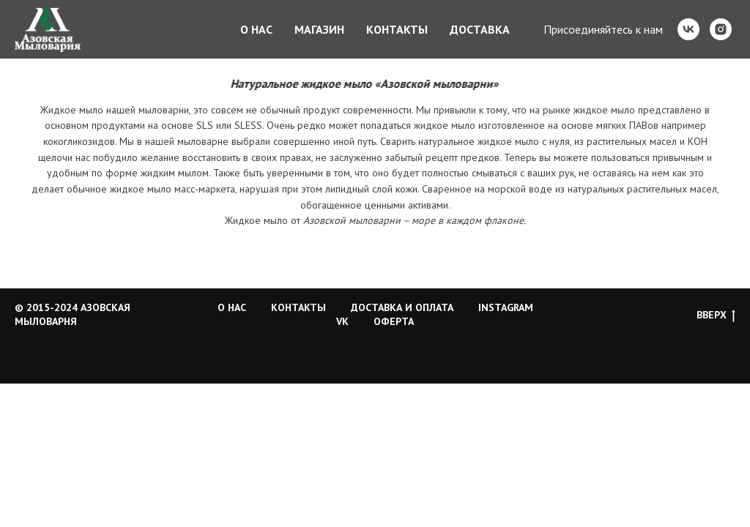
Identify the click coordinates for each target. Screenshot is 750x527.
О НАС (232, 307)
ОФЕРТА (394, 321)
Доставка (480, 29)
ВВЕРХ (716, 315)
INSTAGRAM (505, 307)
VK (342, 321)
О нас (256, 29)
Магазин (319, 29)
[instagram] (721, 29)
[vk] (688, 29)
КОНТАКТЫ (298, 307)
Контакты (397, 29)
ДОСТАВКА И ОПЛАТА (402, 307)
